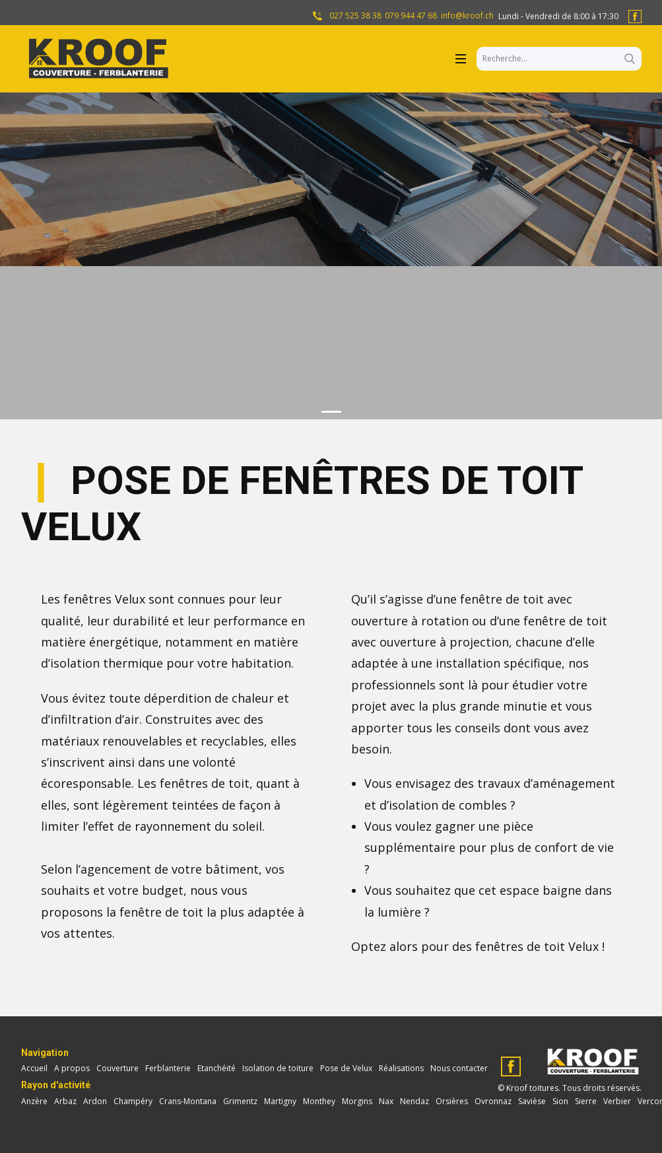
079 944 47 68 (411, 16)
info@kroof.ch (467, 16)
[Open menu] (460, 59)
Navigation (45, 1052)
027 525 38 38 (354, 16)
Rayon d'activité (55, 1085)
